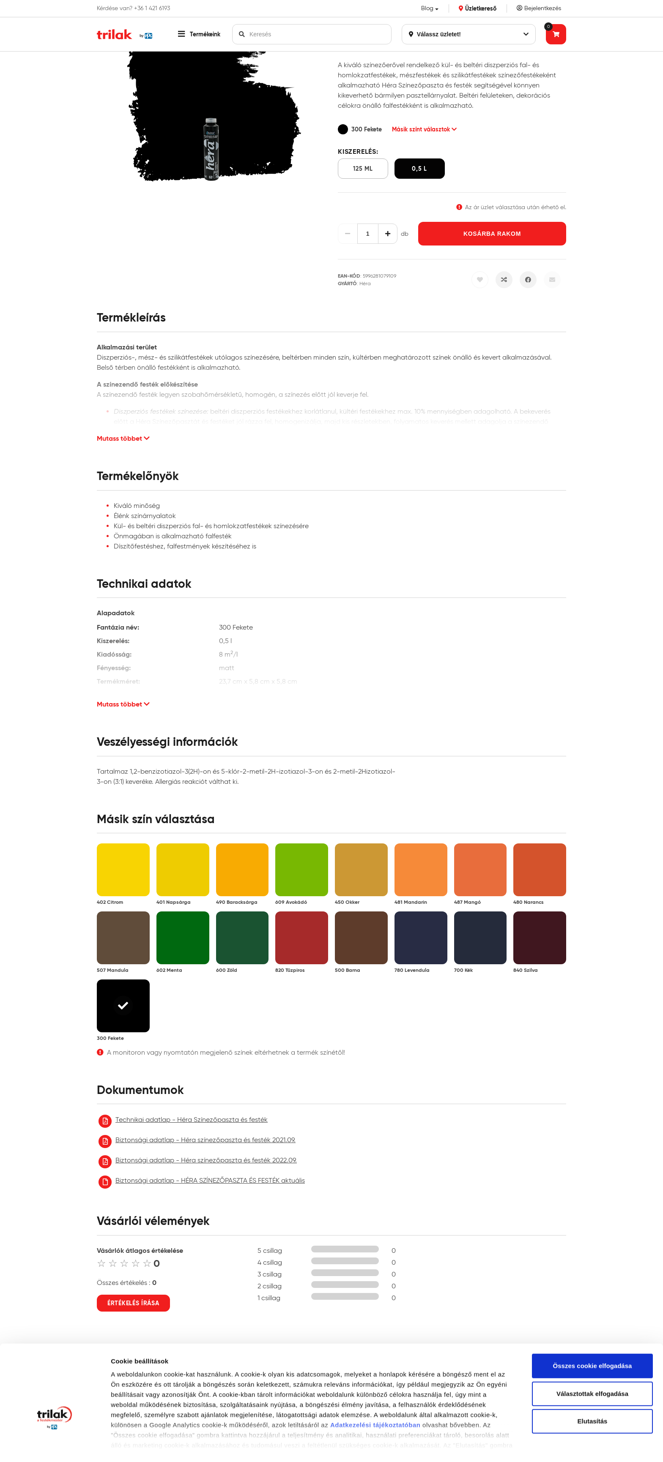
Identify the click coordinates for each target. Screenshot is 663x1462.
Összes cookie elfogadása (592, 1310)
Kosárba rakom (492, 233)
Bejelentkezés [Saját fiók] (539, 8)
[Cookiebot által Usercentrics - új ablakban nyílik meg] (55, 1445)
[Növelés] (388, 234)
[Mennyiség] (367, 234)
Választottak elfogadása (592, 1338)
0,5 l (419, 168)
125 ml (363, 168)
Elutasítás (593, 1365)
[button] (199, 34)
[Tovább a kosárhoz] (556, 34)
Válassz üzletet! (469, 34)
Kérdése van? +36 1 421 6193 (133, 8)
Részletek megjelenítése (148, 1445)
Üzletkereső (477, 8)
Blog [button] (427, 8)
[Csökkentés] (348, 234)
